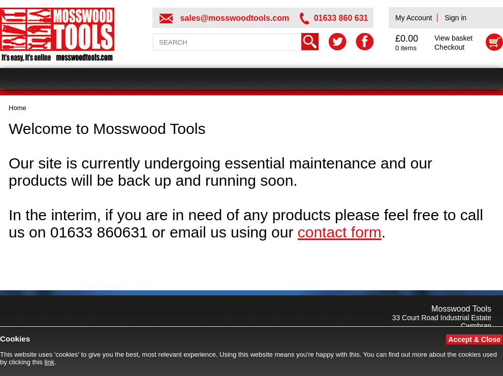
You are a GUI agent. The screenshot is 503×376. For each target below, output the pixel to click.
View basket (453, 38)
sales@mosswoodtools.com (234, 18)
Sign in (455, 18)
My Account (413, 18)
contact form (340, 232)
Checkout (449, 47)
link (49, 362)
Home (17, 108)
